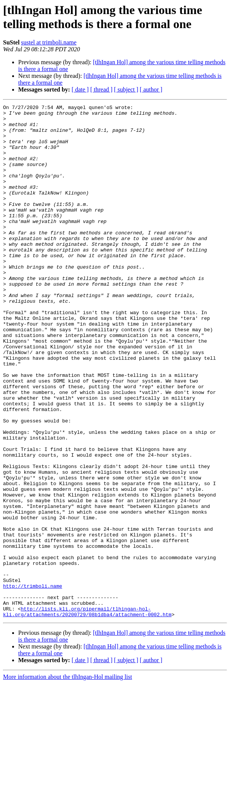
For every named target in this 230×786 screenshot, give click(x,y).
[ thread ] (101, 89)
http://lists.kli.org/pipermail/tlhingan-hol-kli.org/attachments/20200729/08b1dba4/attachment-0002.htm (87, 713)
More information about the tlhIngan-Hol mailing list (67, 779)
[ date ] (80, 89)
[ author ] (151, 89)
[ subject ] (126, 89)
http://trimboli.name (32, 682)
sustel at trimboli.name (49, 42)
